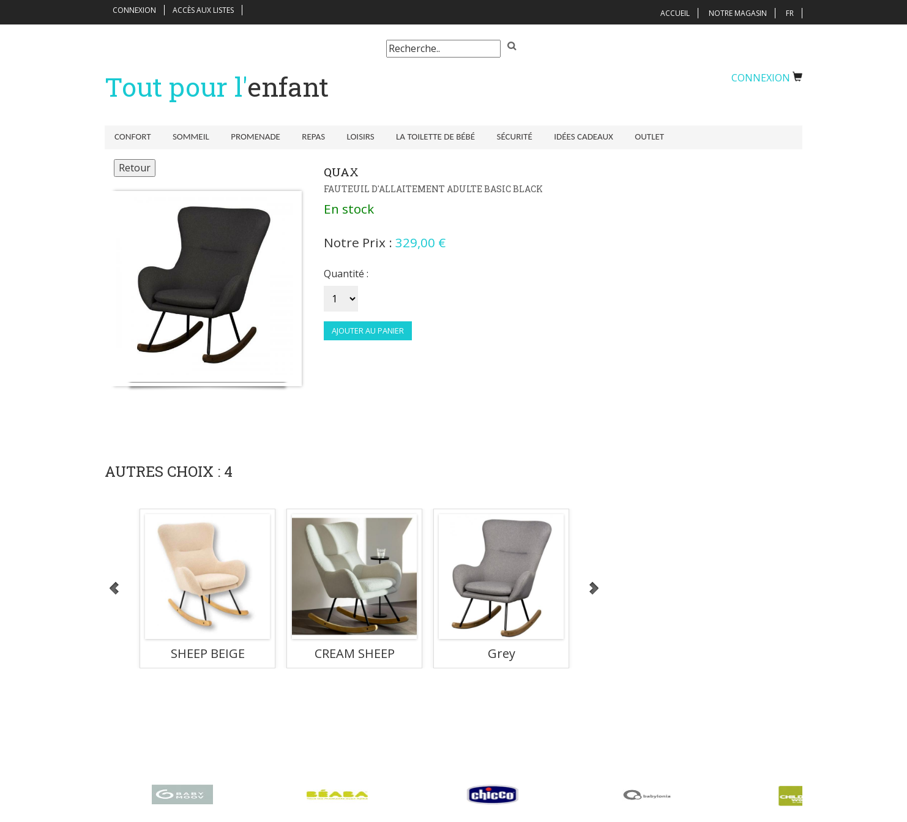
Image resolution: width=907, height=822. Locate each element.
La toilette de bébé (425, 136)
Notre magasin (738, 13)
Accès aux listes (203, 10)
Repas (307, 136)
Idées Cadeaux (569, 136)
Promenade (251, 136)
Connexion (134, 10)
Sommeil (188, 136)
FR (790, 13)
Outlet (633, 136)
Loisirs (352, 136)
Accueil (675, 13)
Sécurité (502, 136)
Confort (132, 136)
